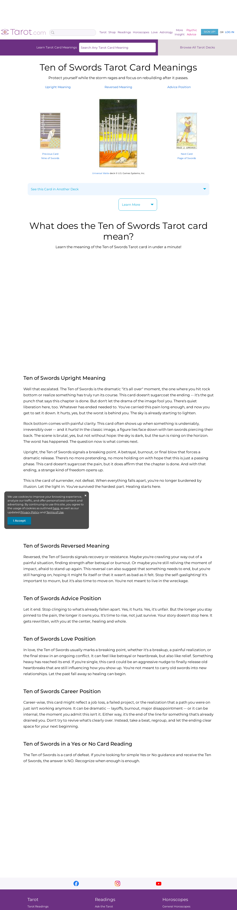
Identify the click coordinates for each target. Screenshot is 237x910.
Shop (112, 32)
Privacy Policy (29, 512)
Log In (229, 32)
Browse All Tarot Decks (197, 47)
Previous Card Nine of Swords (50, 154)
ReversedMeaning (118, 87)
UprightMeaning (58, 87)
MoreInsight (179, 32)
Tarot (102, 32)
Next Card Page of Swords (187, 154)
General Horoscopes (176, 906)
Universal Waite (100, 173)
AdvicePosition (179, 87)
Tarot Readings (37, 906)
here (56, 508)
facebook (76, 883)
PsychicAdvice (191, 32)
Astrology (166, 32)
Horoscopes (141, 32)
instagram (117, 883)
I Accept (19, 521)
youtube (158, 883)
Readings (124, 32)
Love (154, 32)
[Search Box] (72, 32)
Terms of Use (55, 512)
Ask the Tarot (104, 906)
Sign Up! (209, 31)
